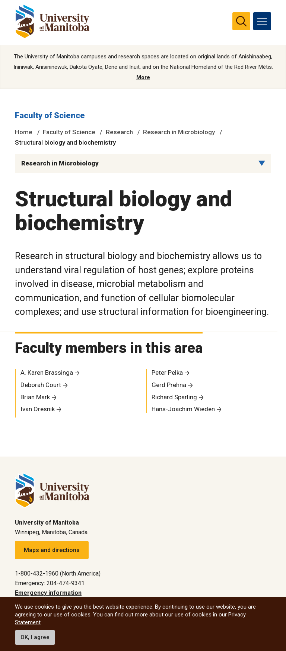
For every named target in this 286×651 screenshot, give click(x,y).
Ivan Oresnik (37, 409)
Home (23, 132)
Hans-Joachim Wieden (183, 409)
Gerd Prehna (169, 385)
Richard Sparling (174, 397)
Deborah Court (40, 385)
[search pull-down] (241, 21)
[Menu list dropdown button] (261, 163)
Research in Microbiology (179, 132)
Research (119, 132)
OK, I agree (35, 637)
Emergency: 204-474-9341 (50, 583)
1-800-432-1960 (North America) (58, 573)
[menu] (262, 21)
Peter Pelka (167, 373)
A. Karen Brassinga (46, 373)
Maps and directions (52, 550)
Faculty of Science (50, 115)
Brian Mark (35, 397)
